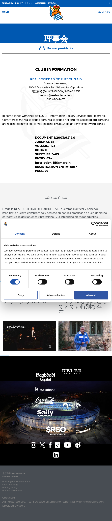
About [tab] (92, 233)
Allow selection (56, 295)
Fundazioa (8, 3)
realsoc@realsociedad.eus (16, 482)
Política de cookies (12, 491)
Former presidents (56, 48)
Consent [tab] (20, 233)
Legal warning (10, 485)
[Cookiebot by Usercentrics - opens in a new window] (93, 223)
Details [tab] (56, 233)
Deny (21, 295)
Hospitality (40, 3)
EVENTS (52, 3)
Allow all (91, 295)
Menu (6, 12)
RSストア (19, 3)
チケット (28, 3)
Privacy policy (9, 488)
